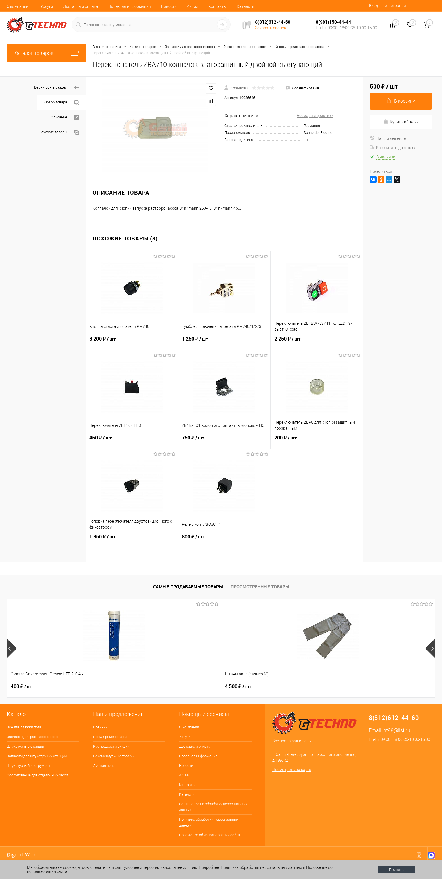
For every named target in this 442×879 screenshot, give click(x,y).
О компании (17, 6)
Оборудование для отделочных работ (37, 775)
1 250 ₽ (224, 342)
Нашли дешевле (388, 138)
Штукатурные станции (25, 746)
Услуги (46, 6)
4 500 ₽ (109, 686)
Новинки (100, 727)
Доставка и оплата (80, 6)
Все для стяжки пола (24, 727)
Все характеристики (315, 115)
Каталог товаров (46, 53)
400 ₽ (22, 686)
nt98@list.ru (396, 730)
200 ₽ (316, 441)
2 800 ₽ (366, 686)
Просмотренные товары (260, 587)
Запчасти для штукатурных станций (37, 756)
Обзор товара (61, 102)
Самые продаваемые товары (188, 587)
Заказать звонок (270, 28)
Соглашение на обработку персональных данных (213, 807)
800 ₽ (224, 540)
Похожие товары (59, 132)
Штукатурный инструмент (28, 765)
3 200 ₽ (131, 342)
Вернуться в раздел (56, 87)
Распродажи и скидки (111, 746)
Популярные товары (110, 737)
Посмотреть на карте (291, 769)
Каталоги (245, 6)
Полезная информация (129, 6)
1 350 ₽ (131, 540)
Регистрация (394, 5)
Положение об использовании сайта (209, 835)
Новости (169, 6)
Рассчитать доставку (392, 147)
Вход (373, 5)
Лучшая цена (104, 765)
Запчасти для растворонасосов (33, 737)
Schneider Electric (318, 133)
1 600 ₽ (279, 686)
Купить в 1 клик (401, 121)
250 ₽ (193, 686)
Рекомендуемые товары (113, 756)
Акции (192, 6)
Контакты (217, 6)
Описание (65, 117)
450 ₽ (131, 441)
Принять (396, 869)
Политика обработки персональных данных (208, 822)
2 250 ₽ (316, 342)
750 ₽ (224, 441)
